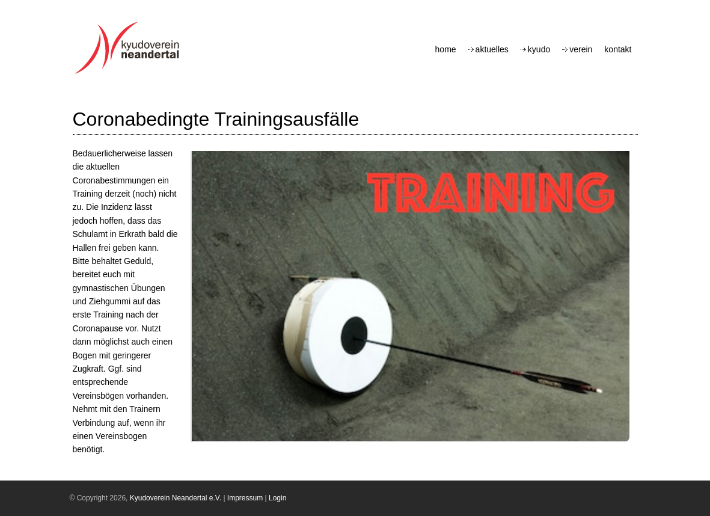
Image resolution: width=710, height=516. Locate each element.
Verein (580, 49)
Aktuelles (492, 49)
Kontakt (617, 49)
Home (445, 49)
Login (277, 498)
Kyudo (539, 49)
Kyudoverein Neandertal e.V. (175, 498)
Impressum (245, 498)
